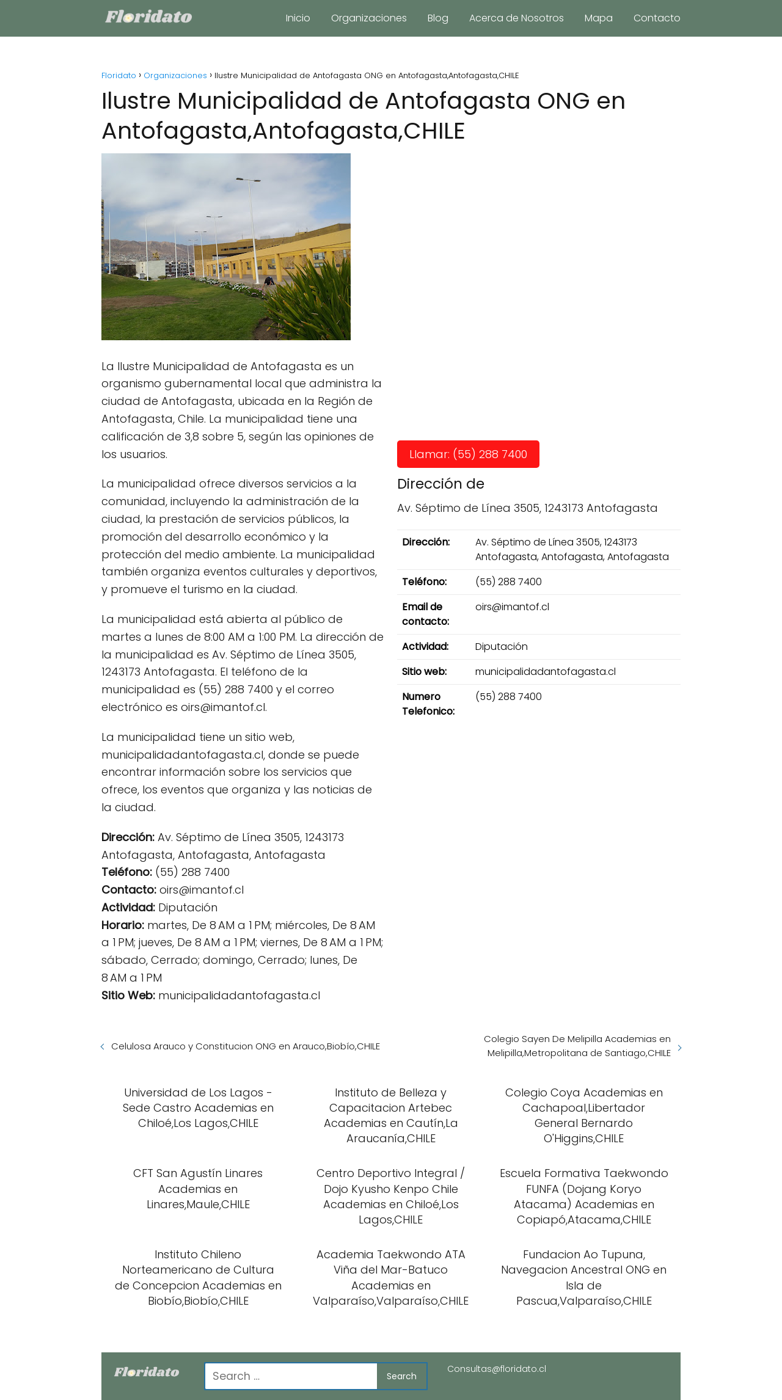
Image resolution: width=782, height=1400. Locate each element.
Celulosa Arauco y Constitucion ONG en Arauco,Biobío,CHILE (245, 1046)
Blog (438, 18)
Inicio (298, 18)
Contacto (657, 18)
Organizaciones (369, 18)
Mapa (599, 18)
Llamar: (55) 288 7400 (468, 454)
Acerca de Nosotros (516, 18)
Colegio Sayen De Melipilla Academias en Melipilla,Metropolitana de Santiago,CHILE (577, 1045)
